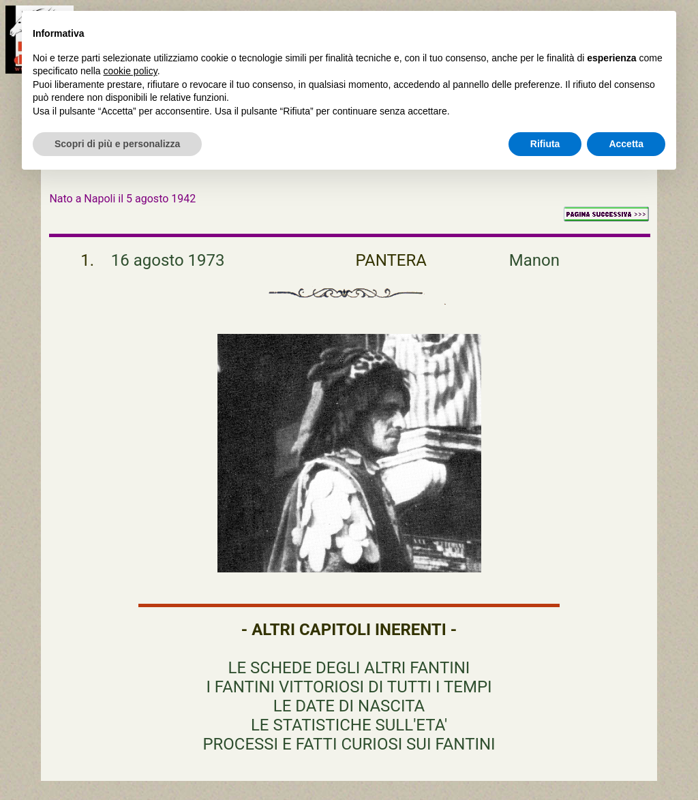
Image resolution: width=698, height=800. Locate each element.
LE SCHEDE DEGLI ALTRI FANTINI (349, 667)
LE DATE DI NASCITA (349, 706)
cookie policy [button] (130, 70)
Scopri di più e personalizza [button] (117, 143)
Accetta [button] (626, 143)
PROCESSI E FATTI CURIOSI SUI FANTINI (348, 744)
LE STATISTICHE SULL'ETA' (349, 725)
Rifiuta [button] (545, 143)
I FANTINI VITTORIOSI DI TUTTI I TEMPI (348, 686)
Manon (534, 260)
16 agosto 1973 (168, 260)
